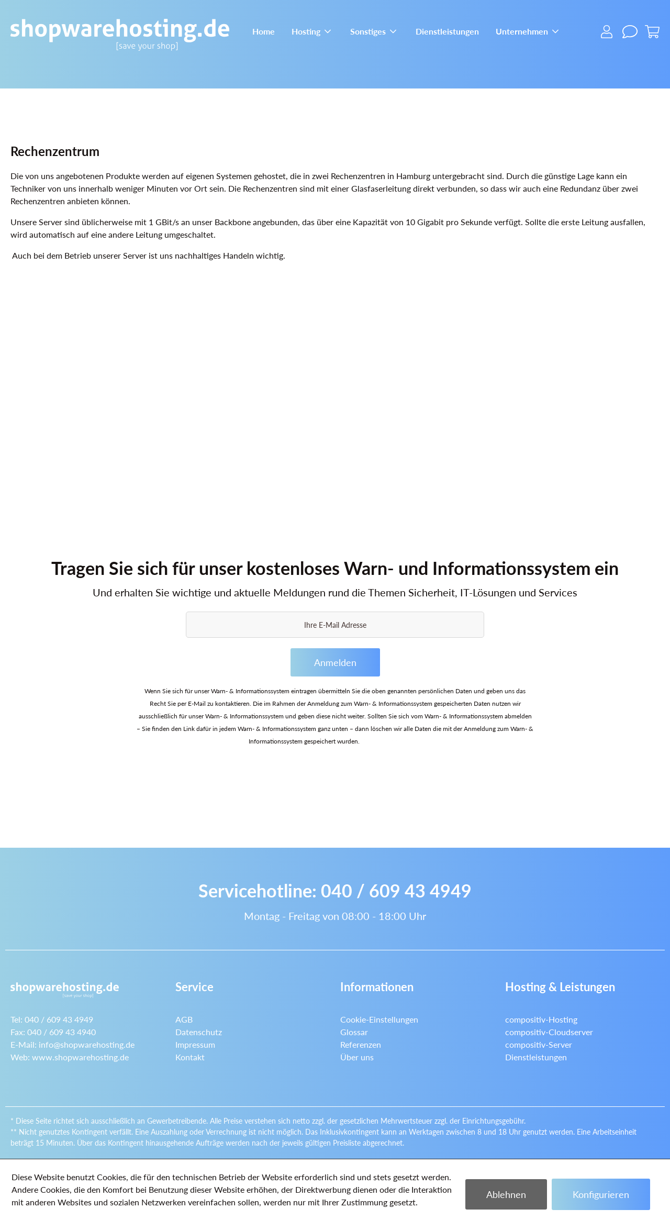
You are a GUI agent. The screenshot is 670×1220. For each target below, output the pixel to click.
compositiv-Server (538, 1044)
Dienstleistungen (536, 1057)
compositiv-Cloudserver (549, 1032)
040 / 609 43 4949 (396, 890)
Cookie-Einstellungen (379, 1019)
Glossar (354, 1032)
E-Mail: (72, 1044)
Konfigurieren (601, 1194)
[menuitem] (263, 30)
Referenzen (360, 1044)
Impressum (195, 1044)
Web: (69, 1057)
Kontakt (190, 1057)
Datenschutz (198, 1032)
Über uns (357, 1057)
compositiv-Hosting (541, 1019)
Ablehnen (506, 1194)
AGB (184, 1019)
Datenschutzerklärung (391, 741)
